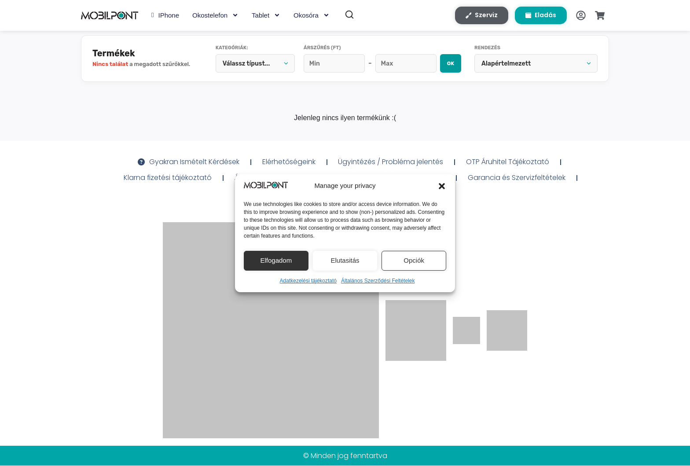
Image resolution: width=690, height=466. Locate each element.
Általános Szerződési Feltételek (378, 281)
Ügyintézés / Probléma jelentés (391, 162)
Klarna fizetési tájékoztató (167, 178)
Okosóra (312, 15)
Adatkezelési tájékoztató (308, 281)
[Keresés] (349, 15)
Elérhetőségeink (289, 162)
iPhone (165, 15)
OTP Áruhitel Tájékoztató (508, 162)
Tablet (266, 15)
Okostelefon (215, 15)
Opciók (414, 260)
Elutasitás (344, 260)
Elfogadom (276, 260)
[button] (441, 186)
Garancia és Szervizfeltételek (517, 178)
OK (450, 64)
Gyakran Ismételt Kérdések (188, 162)
